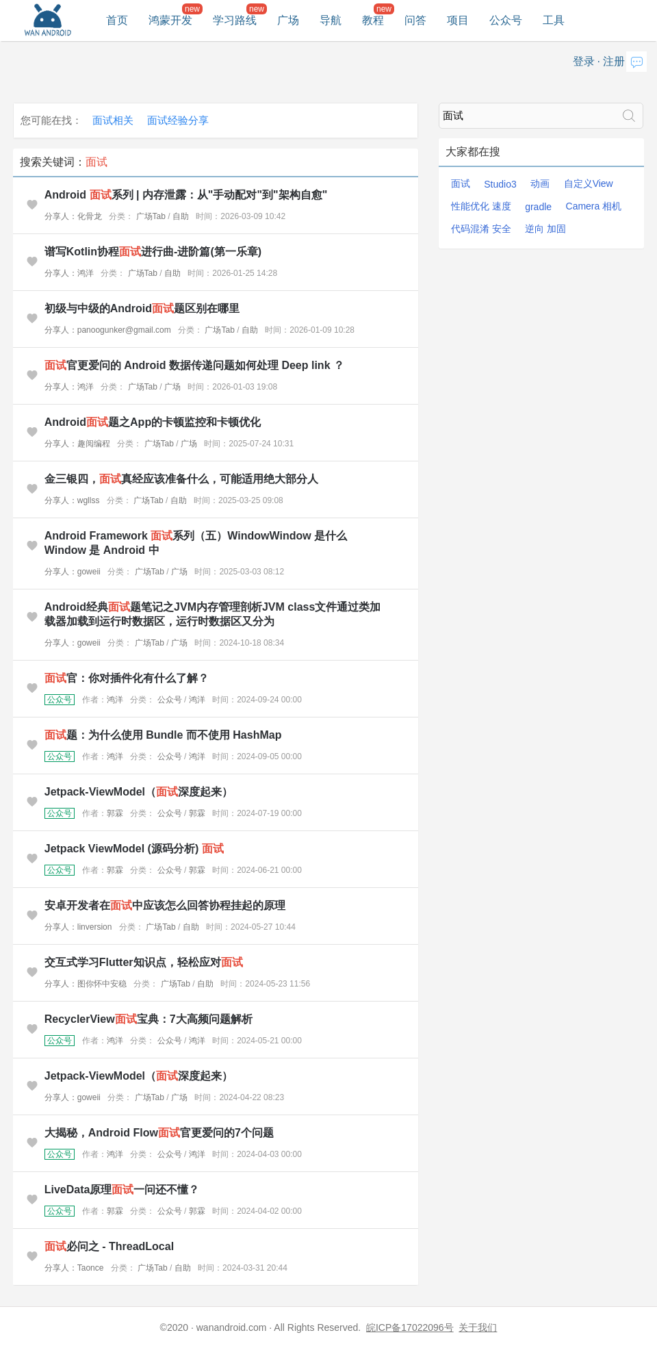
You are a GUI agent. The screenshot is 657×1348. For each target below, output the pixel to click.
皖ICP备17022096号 (410, 1327)
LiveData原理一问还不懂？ (122, 1189)
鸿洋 (115, 699)
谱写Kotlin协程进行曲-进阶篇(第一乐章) (152, 251)
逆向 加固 (545, 228)
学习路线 (235, 20)
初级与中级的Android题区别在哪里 (142, 308)
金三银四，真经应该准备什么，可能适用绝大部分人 (181, 479)
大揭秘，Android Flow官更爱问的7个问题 (159, 1133)
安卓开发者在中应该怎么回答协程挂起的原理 (164, 905)
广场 (288, 20)
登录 (584, 61)
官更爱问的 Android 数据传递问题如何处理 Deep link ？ (194, 365)
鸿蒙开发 (170, 20)
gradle (538, 206)
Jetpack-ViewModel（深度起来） (138, 792)
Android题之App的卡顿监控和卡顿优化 (152, 422)
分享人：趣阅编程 (77, 443)
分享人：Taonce (74, 1268)
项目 (458, 20)
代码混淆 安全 (481, 228)
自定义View (588, 183)
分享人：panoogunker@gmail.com (107, 330)
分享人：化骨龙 (73, 216)
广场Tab (151, 216)
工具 (554, 20)
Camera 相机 (594, 206)
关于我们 (478, 1327)
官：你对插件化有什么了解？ (126, 678)
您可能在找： (51, 120)
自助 (180, 216)
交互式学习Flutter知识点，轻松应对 (143, 962)
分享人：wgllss (72, 500)
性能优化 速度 (481, 206)
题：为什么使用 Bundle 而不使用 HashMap (163, 735)
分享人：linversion (78, 927)
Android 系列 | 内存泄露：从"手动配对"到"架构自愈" (185, 195)
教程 (373, 20)
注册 (614, 61)
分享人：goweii (72, 571)
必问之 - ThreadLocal (109, 1246)
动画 (540, 183)
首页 (117, 20)
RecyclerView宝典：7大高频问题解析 (148, 1019)
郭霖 (115, 813)
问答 (415, 20)
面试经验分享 (178, 120)
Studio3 (500, 184)
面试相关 (112, 120)
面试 (460, 183)
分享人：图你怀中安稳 (85, 984)
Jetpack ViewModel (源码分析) (134, 848)
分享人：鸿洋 (69, 273)
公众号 (505, 20)
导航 (331, 20)
